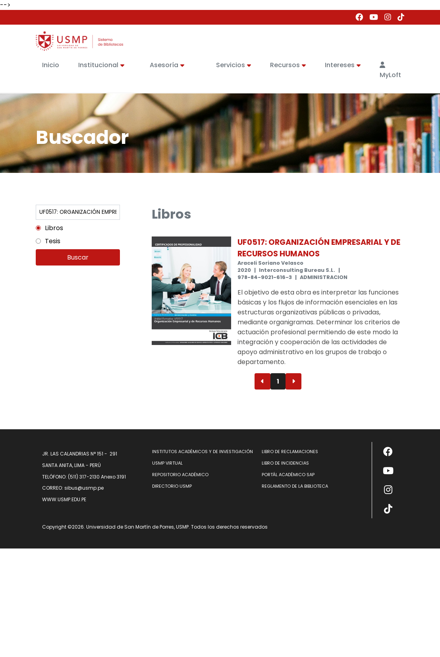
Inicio (50, 65)
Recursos (288, 65)
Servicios (233, 65)
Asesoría (167, 65)
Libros (54, 228)
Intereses (343, 65)
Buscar (78, 257)
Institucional (101, 65)
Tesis (52, 241)
